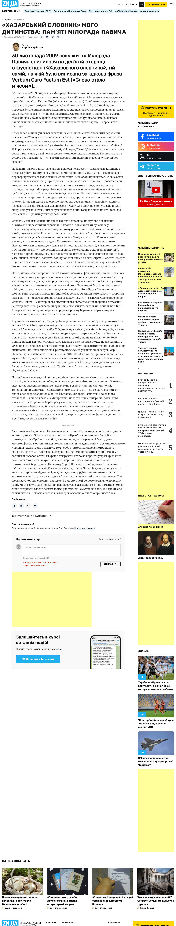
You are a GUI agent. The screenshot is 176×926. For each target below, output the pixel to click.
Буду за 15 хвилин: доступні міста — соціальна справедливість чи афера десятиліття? (151, 385)
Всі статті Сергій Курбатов (29, 515)
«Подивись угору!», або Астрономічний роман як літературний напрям (151, 292)
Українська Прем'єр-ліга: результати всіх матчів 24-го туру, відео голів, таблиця (155, 686)
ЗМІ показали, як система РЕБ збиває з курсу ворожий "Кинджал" (155, 761)
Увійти (133, 4)
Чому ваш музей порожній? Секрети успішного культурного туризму (150, 320)
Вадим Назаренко (13, 908)
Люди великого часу (150, 557)
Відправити (110, 564)
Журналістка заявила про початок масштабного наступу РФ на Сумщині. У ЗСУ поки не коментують (152, 430)
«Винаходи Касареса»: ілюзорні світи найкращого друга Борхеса (150, 306)
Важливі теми (11, 11)
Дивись (143, 651)
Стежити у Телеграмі (38, 659)
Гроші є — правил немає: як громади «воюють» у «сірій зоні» (151, 414)
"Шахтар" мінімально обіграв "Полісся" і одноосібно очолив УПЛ (156, 724)
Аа (141, 4)
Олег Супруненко (58, 908)
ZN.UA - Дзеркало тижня (156, 201)
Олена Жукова (147, 908)
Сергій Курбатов (32, 47)
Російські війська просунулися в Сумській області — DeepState (151, 401)
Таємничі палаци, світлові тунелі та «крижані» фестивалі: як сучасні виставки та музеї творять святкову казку (150, 355)
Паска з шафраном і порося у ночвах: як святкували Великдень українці (20, 901)
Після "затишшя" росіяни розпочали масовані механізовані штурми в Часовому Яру (151, 447)
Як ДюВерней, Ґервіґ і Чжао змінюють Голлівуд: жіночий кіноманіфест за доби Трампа (150, 336)
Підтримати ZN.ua (156, 4)
